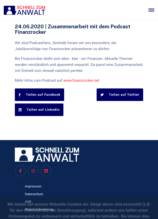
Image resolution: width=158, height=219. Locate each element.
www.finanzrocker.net (81, 80)
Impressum (33, 186)
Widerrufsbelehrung (39, 209)
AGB (28, 201)
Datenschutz (34, 194)
